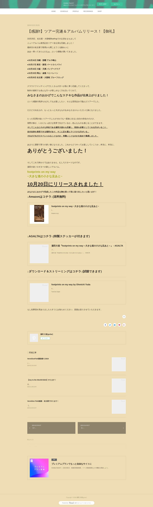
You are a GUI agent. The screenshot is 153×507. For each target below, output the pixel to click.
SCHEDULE (64, 11)
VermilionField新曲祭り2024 (38, 359)
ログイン (117, 4)
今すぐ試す (103, 4)
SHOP (100, 11)
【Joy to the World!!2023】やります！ (41, 380)
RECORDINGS (88, 11)
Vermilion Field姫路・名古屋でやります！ (43, 401)
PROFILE (76, 11)
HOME (53, 11)
